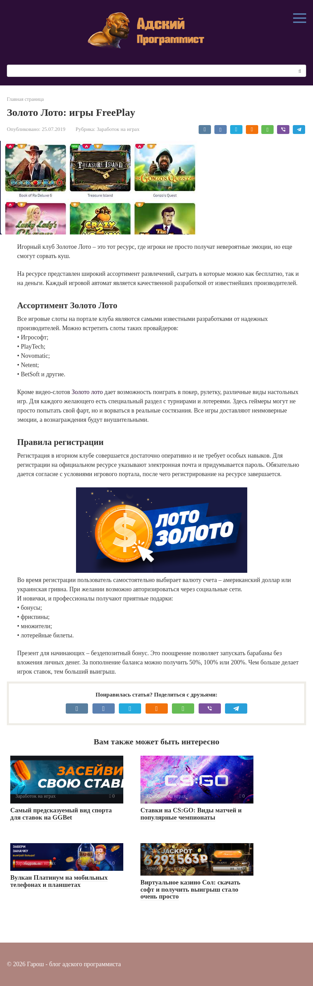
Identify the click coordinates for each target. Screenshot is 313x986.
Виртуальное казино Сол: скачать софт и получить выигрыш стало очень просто (190, 889)
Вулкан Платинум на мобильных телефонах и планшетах (59, 881)
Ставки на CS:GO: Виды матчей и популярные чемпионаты (191, 814)
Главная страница (25, 99)
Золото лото (87, 392)
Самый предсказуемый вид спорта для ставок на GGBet (61, 814)
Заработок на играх (118, 129)
